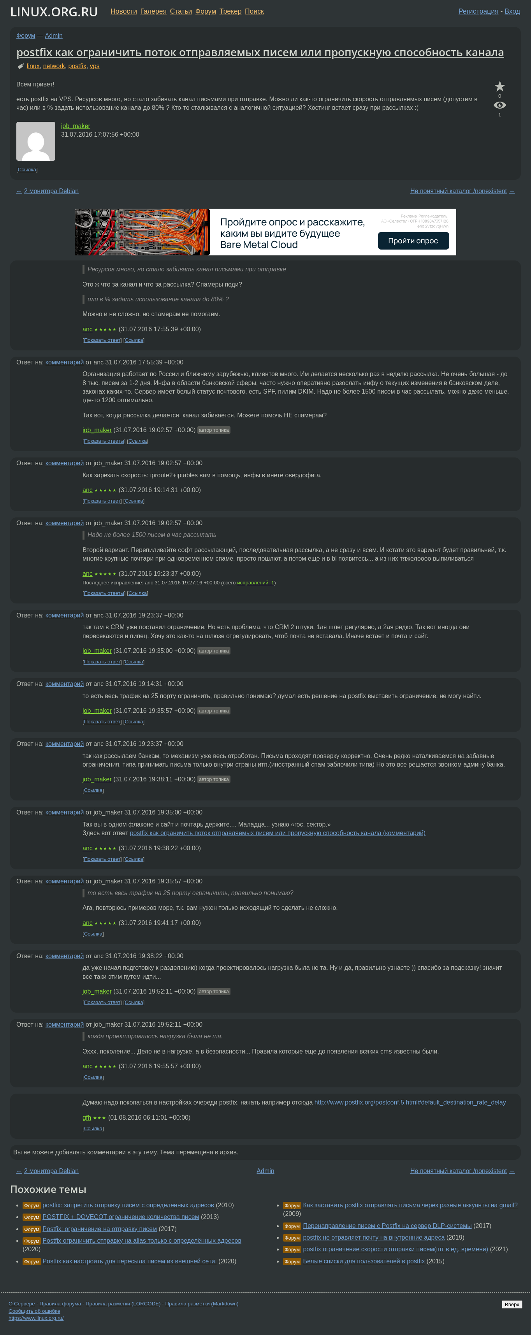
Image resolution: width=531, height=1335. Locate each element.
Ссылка (27, 169)
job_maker (75, 126)
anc (88, 329)
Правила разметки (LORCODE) (123, 1304)
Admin (54, 35)
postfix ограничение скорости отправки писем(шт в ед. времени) (395, 1249)
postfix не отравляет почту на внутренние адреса (374, 1237)
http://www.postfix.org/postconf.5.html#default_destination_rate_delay (410, 1102)
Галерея (154, 11)
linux (33, 66)
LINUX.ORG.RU (54, 11)
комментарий (65, 362)
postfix (77, 66)
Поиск (254, 11)
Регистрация (479, 11)
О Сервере (22, 1304)
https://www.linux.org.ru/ (36, 1318)
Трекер (231, 11)
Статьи (181, 11)
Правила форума (60, 1304)
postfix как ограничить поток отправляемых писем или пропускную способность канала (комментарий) (278, 833)
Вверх (512, 1304)
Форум (205, 11)
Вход (512, 11)
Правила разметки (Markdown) (201, 1304)
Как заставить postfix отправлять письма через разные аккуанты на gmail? (410, 1205)
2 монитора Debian (51, 191)
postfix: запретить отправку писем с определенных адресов (128, 1205)
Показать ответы (104, 441)
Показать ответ (102, 340)
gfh (87, 1117)
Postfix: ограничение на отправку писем (99, 1229)
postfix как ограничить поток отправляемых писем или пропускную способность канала (260, 51)
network (54, 66)
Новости (124, 11)
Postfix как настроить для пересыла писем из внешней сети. (129, 1261)
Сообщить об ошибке (34, 1311)
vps (95, 66)
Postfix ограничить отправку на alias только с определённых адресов (141, 1240)
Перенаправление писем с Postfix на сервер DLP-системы (387, 1225)
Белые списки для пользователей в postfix (364, 1261)
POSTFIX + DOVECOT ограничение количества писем (120, 1217)
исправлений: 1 (255, 583)
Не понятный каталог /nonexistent (458, 191)
